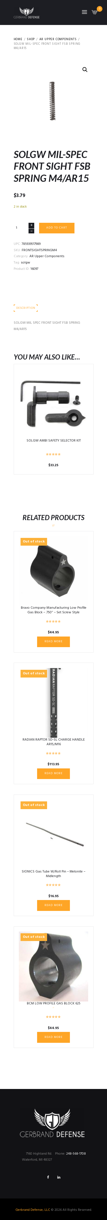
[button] (85, 70)
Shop (31, 39)
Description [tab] (25, 308)
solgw (25, 263)
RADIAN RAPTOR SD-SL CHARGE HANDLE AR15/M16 (54, 742)
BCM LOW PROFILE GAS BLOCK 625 (53, 1003)
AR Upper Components (58, 39)
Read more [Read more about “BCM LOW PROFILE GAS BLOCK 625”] (53, 1037)
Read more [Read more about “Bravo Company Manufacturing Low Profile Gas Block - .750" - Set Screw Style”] (53, 641)
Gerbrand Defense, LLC (32, 1210)
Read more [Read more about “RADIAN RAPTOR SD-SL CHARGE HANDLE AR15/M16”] (53, 773)
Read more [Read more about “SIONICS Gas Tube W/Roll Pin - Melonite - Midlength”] (53, 905)
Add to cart (56, 227)
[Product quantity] (24, 228)
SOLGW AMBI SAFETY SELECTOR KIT (54, 441)
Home (18, 39)
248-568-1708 (76, 1154)
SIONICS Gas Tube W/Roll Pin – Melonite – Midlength (53, 874)
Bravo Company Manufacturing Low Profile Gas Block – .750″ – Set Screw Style (53, 610)
